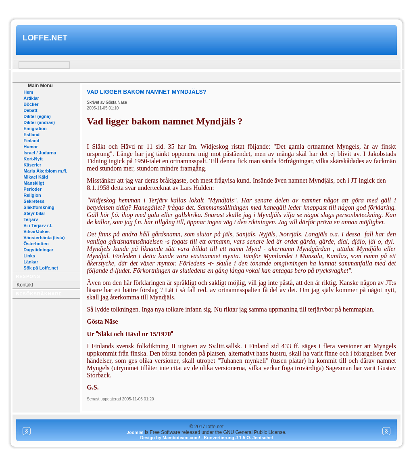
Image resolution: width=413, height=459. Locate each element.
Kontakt (25, 285)
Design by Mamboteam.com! (170, 437)
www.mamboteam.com (206, 7)
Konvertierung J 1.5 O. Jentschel (238, 437)
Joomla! (135, 432)
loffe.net (45, 37)
